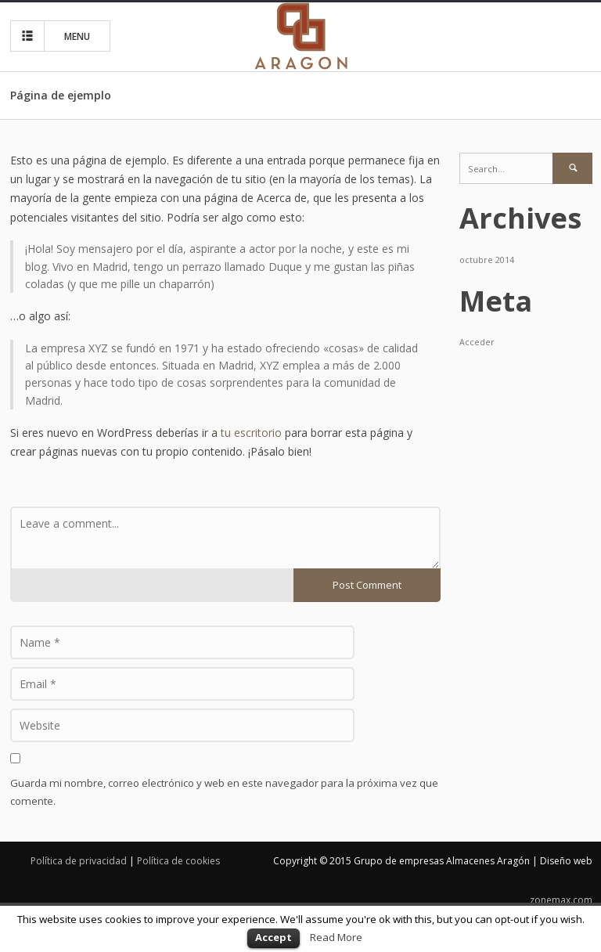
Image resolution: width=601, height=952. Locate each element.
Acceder (477, 342)
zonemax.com (561, 900)
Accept (273, 937)
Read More (336, 937)
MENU (53, 36)
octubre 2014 (486, 259)
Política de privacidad (79, 860)
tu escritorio (251, 432)
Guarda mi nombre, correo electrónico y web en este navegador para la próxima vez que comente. (224, 792)
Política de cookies (178, 860)
